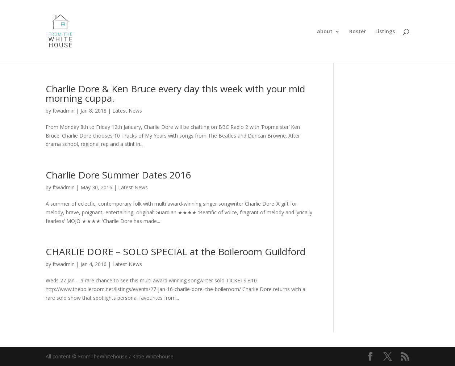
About (325, 32)
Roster (357, 32)
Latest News (127, 110)
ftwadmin (64, 110)
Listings (385, 32)
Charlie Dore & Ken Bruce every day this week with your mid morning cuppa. (175, 93)
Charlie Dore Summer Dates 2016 (118, 174)
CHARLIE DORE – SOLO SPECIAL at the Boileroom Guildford (175, 251)
